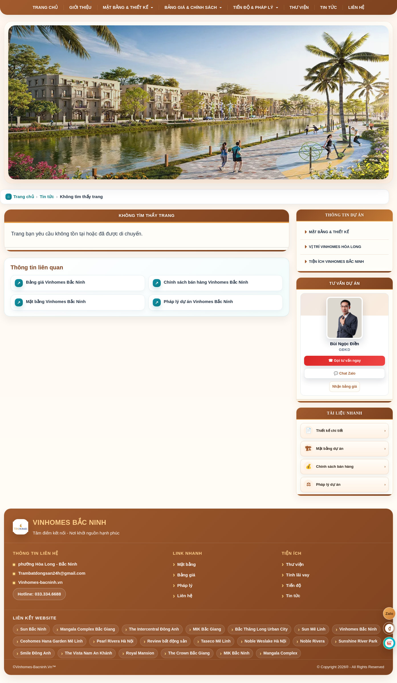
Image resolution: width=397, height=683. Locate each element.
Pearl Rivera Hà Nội (115, 641)
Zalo (389, 613)
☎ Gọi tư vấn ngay (344, 361)
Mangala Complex (280, 653)
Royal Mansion (140, 653)
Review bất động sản (167, 641)
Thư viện (299, 7)
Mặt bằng (186, 564)
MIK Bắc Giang (207, 629)
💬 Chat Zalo (344, 373)
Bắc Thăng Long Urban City (261, 629)
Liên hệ (356, 7)
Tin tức (328, 7)
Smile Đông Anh (35, 653)
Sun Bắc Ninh (33, 629)
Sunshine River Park (358, 641)
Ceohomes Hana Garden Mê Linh (51, 641)
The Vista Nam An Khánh (88, 653)
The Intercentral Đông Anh (154, 629)
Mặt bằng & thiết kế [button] (128, 7)
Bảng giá (186, 574)
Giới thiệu (80, 7)
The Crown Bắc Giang (189, 653)
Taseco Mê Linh (216, 641)
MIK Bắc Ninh (236, 653)
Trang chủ (45, 7)
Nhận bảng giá (47, 156)
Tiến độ (293, 585)
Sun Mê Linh (313, 629)
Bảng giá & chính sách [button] (193, 7)
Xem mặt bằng (93, 156)
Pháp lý (184, 585)
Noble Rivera (312, 641)
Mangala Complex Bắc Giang (87, 629)
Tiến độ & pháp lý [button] (255, 7)
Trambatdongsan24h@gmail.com (51, 573)
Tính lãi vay (298, 574)
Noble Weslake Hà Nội (265, 641)
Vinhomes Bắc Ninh (358, 629)
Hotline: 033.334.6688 (39, 593)
